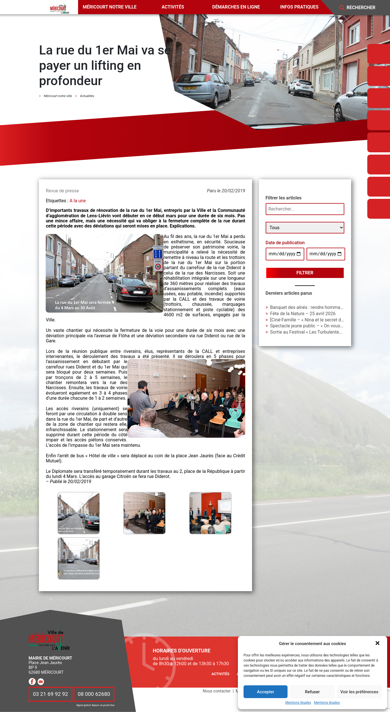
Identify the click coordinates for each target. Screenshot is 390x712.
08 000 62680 (94, 694)
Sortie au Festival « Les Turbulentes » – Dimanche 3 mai (326, 332)
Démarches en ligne (236, 7)
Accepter (265, 691)
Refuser (312, 691)
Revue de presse (62, 190)
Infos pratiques (299, 7)
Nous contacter (216, 691)
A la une (78, 200)
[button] (378, 643)
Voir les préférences (359, 691)
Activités (173, 7)
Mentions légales (298, 703)
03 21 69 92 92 (50, 694)
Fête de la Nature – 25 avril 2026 (303, 313)
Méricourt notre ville (110, 7)
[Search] (365, 7)
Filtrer (304, 272)
